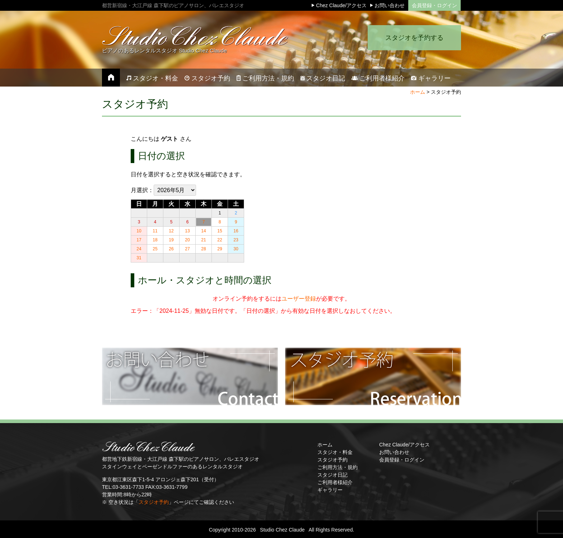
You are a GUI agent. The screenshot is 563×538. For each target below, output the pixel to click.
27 (187, 249)
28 (203, 249)
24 (138, 249)
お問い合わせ (394, 452)
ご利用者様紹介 (335, 482)
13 (187, 231)
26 (171, 249)
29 (219, 249)
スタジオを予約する (414, 37)
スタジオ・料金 (335, 452)
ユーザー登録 (299, 299)
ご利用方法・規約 (337, 467)
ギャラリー (330, 490)
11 (155, 231)
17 (138, 240)
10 (138, 231)
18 (155, 240)
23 (235, 240)
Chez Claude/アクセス (404, 444)
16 (235, 231)
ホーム (417, 92)
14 (203, 231)
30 (235, 249)
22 (219, 240)
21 (203, 240)
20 (187, 240)
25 (155, 249)
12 (171, 231)
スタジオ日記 (332, 475)
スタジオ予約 (154, 502)
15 (219, 231)
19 (171, 240)
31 (138, 258)
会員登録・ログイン (434, 5)
